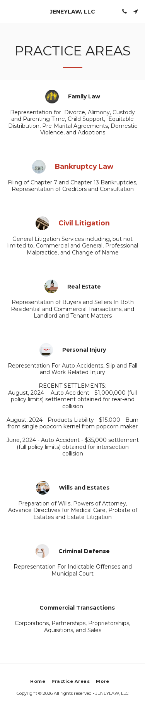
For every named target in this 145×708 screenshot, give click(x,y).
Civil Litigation (84, 223)
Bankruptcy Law (84, 166)
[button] (8, 11)
